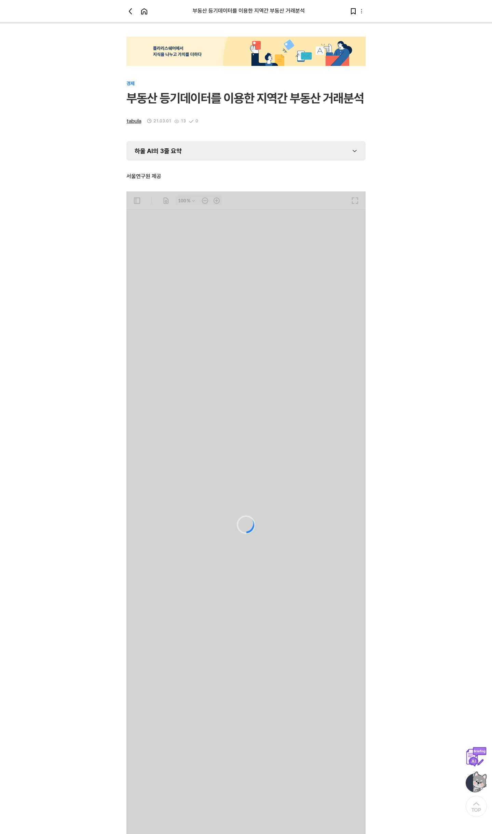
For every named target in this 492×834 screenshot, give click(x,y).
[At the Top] (476, 806)
